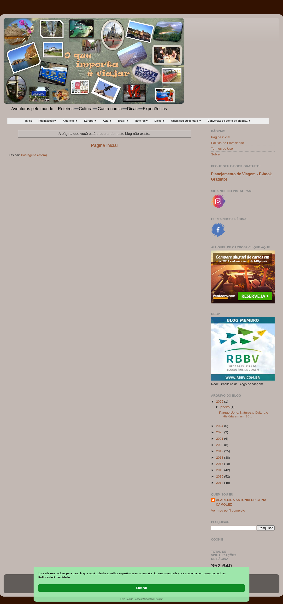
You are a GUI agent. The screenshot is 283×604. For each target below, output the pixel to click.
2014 (220, 482)
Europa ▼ (90, 120)
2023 (220, 432)
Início (28, 120)
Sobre (215, 154)
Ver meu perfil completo (228, 510)
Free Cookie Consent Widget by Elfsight (141, 599)
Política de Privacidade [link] (65, 587)
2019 (220, 451)
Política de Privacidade (227, 143)
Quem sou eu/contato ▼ (186, 120)
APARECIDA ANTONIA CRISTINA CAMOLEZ (241, 502)
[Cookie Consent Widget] (141, 588)
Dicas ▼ (159, 120)
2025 (220, 401)
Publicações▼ (47, 120)
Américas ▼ (70, 120)
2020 (220, 445)
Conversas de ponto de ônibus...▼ (229, 120)
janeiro (225, 407)
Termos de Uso (222, 148)
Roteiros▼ (141, 120)
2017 (220, 464)
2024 (220, 426)
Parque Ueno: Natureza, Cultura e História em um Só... (243, 414)
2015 (220, 476)
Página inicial (104, 145)
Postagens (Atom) (34, 155)
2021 (220, 438)
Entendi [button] (234, 585)
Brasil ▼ (123, 120)
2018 (220, 457)
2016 (220, 470)
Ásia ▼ (107, 120)
